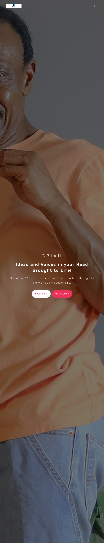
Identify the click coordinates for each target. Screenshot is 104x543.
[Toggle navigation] (95, 5)
